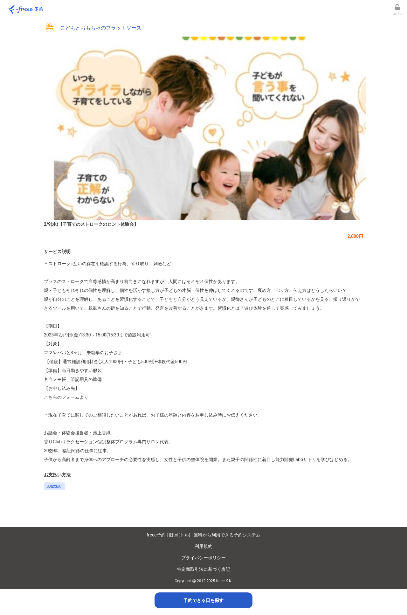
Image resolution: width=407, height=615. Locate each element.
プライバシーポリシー (203, 557)
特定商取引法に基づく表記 (203, 569)
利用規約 (203, 546)
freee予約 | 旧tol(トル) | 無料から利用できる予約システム (203, 534)
